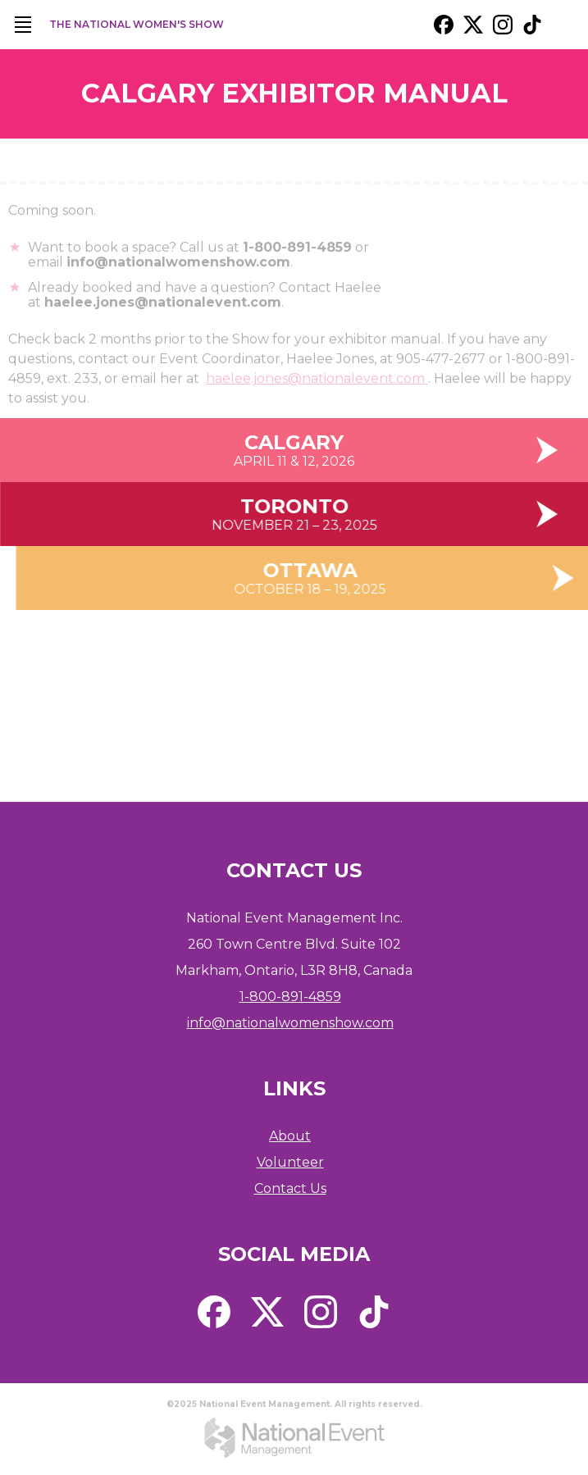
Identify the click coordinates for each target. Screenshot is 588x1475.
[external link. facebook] (443, 24)
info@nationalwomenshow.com (290, 1023)
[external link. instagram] (502, 24)
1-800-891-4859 (290, 996)
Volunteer (290, 1162)
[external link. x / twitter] (473, 24)
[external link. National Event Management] (294, 1438)
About (290, 1136)
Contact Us (290, 1188)
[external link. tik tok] (532, 24)
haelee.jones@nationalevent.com (317, 388)
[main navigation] (23, 24)
